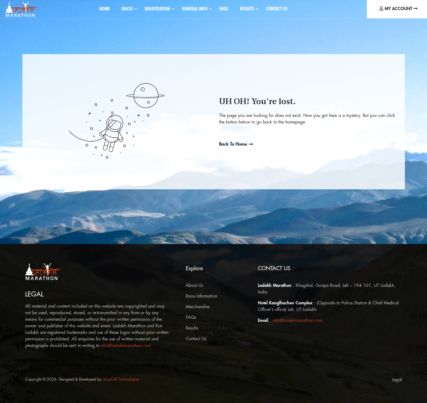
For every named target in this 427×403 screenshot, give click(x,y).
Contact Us (276, 9)
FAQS (223, 9)
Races (128, 9)
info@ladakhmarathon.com (126, 345)
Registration (158, 9)
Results (248, 9)
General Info (195, 9)
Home (104, 9)
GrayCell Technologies (121, 379)
